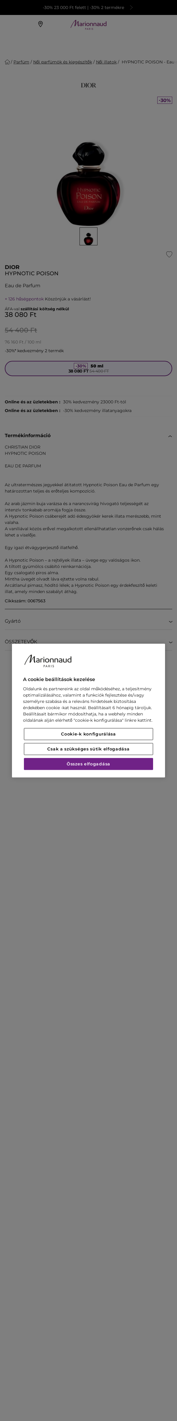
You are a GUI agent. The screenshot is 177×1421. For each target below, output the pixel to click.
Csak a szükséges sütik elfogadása (88, 749)
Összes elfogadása (88, 764)
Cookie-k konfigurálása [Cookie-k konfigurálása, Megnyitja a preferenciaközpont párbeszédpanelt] (88, 734)
